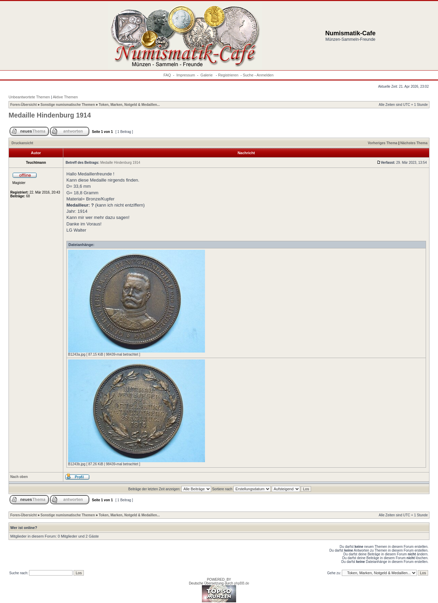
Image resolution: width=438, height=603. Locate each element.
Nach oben (19, 477)
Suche (248, 75)
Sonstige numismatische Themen (67, 105)
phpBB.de (241, 583)
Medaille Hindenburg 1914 (50, 115)
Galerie (207, 75)
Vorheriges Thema (383, 143)
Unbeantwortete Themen (29, 97)
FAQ (167, 75)
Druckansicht (22, 143)
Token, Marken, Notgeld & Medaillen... (129, 105)
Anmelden (265, 75)
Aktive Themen (65, 97)
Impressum (186, 75)
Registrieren (228, 75)
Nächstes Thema (413, 143)
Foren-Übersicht (23, 105)
